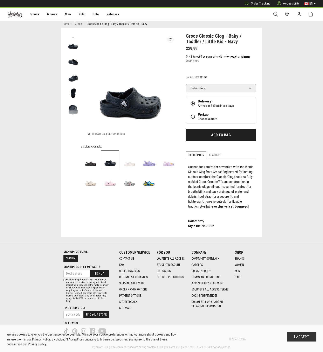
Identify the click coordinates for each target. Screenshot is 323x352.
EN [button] (310, 3)
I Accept (301, 337)
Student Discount (168, 265)
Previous (73, 37)
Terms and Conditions (206, 277)
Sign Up (71, 258)
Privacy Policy (201, 271)
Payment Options (130, 295)
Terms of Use (91, 290)
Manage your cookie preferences (103, 334)
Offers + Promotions (170, 277)
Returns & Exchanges (133, 277)
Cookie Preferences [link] (205, 295)
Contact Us (126, 258)
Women (49, 14)
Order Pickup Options (133, 289)
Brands (32, 14)
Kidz (77, 14)
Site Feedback (128, 302)
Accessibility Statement (208, 283)
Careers (197, 265)
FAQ (121, 265)
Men (64, 14)
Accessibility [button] (287, 3)
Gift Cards (164, 271)
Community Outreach (205, 258)
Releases (106, 14)
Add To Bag (221, 136)
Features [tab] (215, 155)
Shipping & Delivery (131, 283)
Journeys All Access (171, 258)
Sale (90, 14)
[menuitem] (32, 14)
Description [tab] (196, 155)
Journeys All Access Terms (210, 289)
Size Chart (196, 77)
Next (73, 114)
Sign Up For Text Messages (82, 267)
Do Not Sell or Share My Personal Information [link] (207, 304)
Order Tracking (256, 3)
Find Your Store (74, 308)
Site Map (125, 308)
